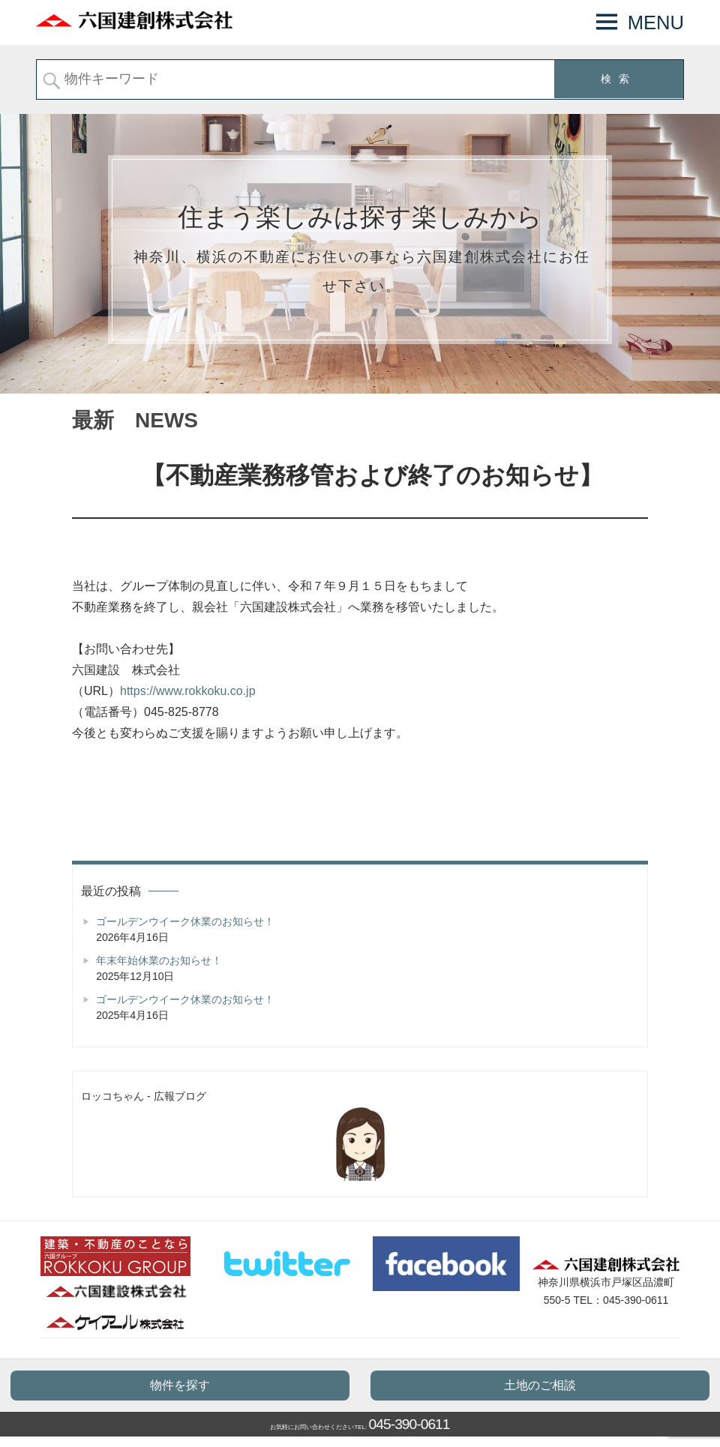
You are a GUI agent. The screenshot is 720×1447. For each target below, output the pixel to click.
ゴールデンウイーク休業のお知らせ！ (185, 921)
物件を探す (180, 1385)
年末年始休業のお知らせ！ (159, 960)
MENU (656, 22)
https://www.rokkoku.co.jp (188, 691)
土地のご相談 (540, 1385)
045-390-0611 (409, 1424)
